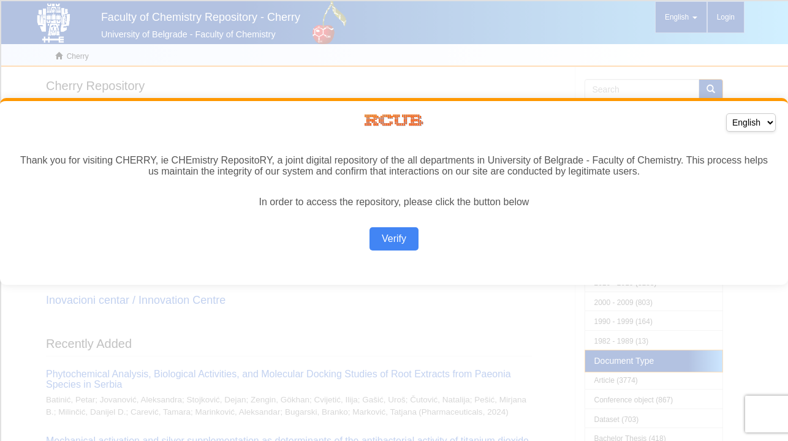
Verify (394, 238)
